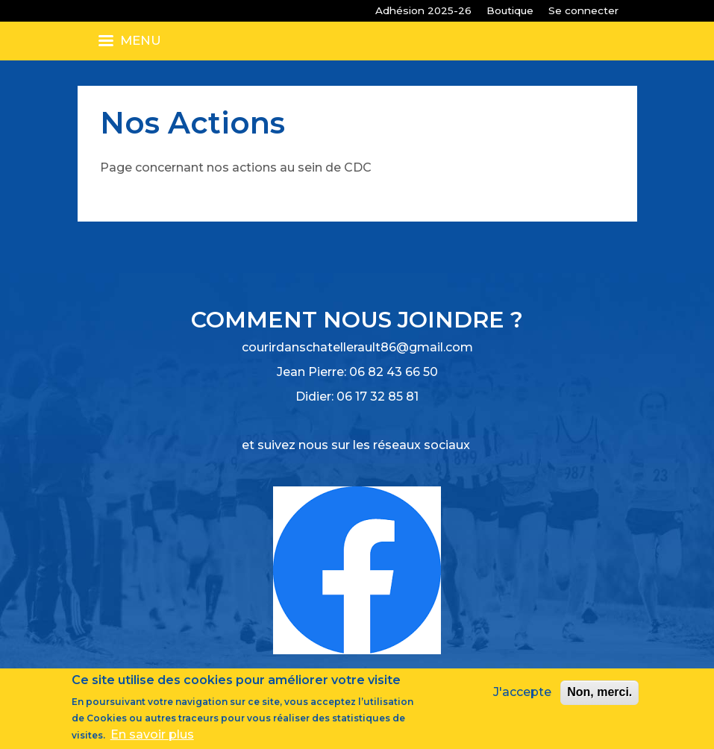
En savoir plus (152, 735)
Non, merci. (599, 692)
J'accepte (522, 693)
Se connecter (583, 10)
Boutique (509, 10)
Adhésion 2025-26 (423, 10)
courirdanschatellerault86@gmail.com (357, 347)
